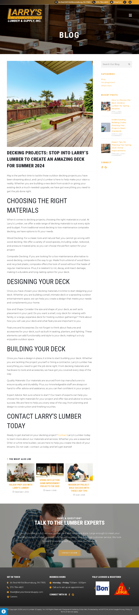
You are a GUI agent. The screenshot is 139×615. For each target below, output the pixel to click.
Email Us (115, 2)
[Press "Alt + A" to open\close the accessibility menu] (3, 611)
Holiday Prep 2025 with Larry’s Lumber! (20, 486)
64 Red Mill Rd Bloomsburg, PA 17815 (73, 2)
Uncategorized (108, 82)
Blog (103, 79)
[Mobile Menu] (130, 15)
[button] (95, 588)
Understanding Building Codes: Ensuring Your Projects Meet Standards (119, 125)
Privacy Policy (124, 609)
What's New (106, 86)
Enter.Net (83, 609)
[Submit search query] (129, 64)
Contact (62, 435)
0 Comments (116, 113)
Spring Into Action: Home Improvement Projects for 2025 (50, 483)
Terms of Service (67, 612)
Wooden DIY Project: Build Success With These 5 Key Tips (79, 487)
